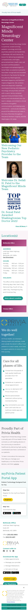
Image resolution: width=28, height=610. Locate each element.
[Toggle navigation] (22, 4)
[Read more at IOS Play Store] (7, 513)
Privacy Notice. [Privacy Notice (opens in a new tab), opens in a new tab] (11, 602)
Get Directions (8, 257)
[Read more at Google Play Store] (17, 513)
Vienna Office (8, 309)
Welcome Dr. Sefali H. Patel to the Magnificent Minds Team (13, 185)
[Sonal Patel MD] (10, 4)
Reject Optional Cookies (14, 608)
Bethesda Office (9, 243)
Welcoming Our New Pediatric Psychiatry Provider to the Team (11, 151)
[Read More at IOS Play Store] (7, 572)
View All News (21, 226)
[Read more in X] (10, 551)
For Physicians (10, 584)
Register (8, 500)
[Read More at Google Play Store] (15, 572)
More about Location (13, 298)
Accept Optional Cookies (14, 604)
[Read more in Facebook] (4, 551)
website (16, 464)
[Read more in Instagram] (7, 551)
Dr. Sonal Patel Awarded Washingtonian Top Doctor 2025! (13, 217)
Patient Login (10, 579)
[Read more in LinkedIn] (14, 551)
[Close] (23, 587)
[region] (14, 597)
